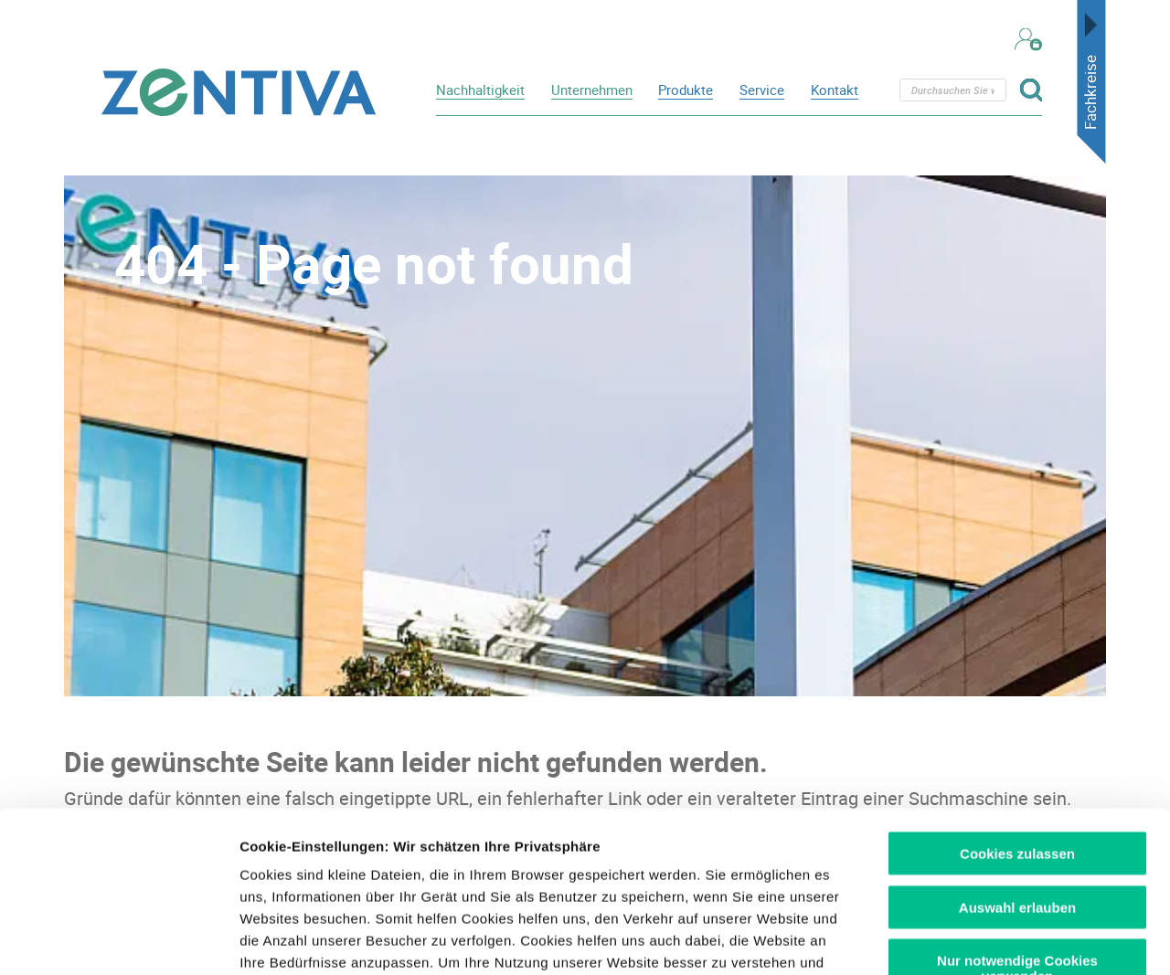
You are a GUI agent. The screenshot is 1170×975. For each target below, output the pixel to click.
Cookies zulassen (1017, 693)
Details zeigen (972, 939)
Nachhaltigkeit (480, 89)
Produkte (685, 89)
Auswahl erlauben (1017, 746)
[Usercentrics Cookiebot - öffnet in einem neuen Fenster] (118, 939)
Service (761, 89)
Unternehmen (592, 89)
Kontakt (834, 89)
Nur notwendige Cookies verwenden (1017, 807)
